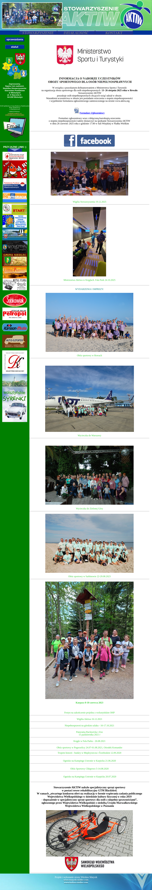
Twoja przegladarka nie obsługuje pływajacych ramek (89, 454)
